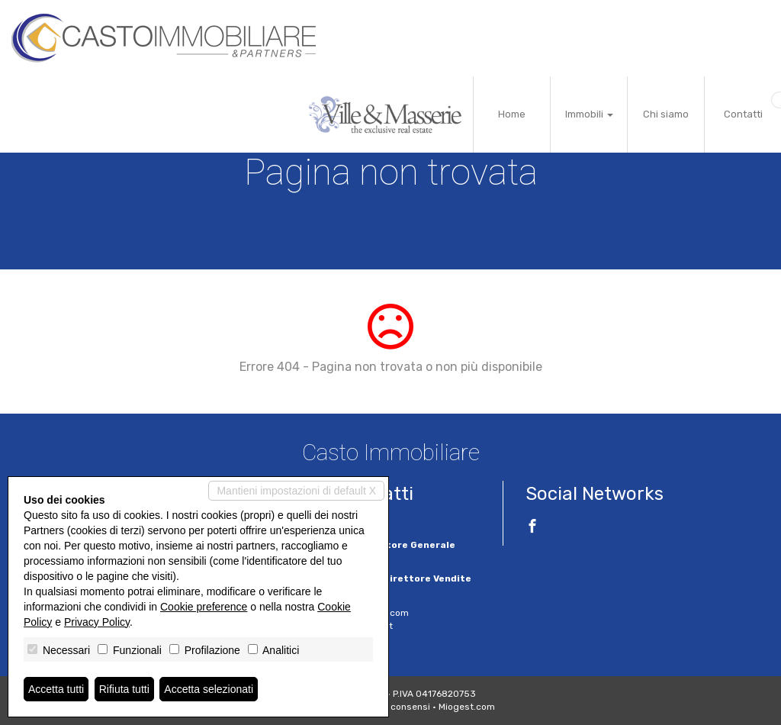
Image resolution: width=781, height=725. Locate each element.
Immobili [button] (589, 114)
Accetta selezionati (208, 689)
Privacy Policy (97, 622)
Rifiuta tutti (124, 689)
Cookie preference (203, 607)
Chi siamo (666, 114)
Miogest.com (467, 706)
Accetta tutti (56, 689)
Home (511, 114)
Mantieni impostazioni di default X (296, 491)
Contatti (743, 114)
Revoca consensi (392, 706)
